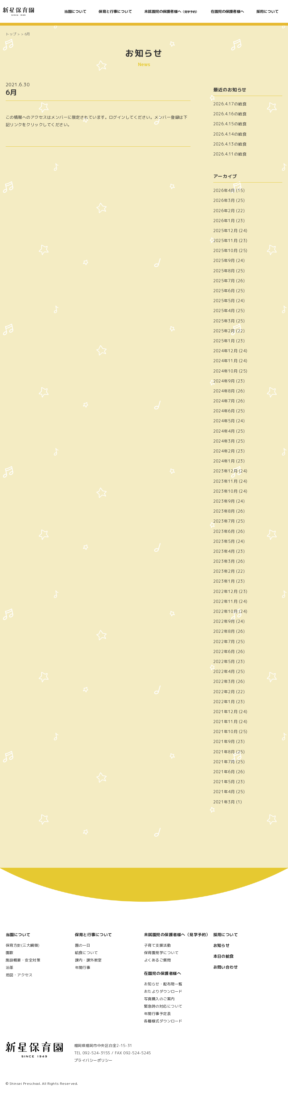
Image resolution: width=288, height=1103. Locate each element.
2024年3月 (224, 441)
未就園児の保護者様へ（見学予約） (177, 934)
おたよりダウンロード (163, 991)
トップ (11, 34)
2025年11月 (225, 240)
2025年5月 (224, 300)
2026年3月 (224, 200)
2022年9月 (224, 621)
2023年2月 (224, 571)
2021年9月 (224, 741)
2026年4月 (224, 190)
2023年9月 (224, 501)
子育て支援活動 (157, 945)
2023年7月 (224, 521)
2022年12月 (225, 591)
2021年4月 (224, 791)
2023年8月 (224, 511)
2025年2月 (224, 330)
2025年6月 (224, 290)
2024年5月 (224, 420)
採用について (267, 11)
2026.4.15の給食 (230, 123)
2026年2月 (224, 210)
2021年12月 (225, 711)
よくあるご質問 (157, 960)
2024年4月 (224, 431)
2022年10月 (225, 611)
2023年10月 (225, 491)
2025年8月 (224, 270)
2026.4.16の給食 (230, 113)
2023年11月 (225, 481)
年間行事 (82, 967)
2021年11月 (225, 721)
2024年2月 (224, 451)
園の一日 (82, 945)
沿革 (9, 967)
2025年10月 (225, 250)
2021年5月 (224, 781)
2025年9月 (224, 260)
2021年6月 (224, 771)
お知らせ (221, 945)
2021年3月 (224, 802)
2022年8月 (224, 631)
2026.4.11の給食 (230, 154)
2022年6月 (224, 651)
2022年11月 (225, 601)
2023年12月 (225, 471)
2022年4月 (224, 671)
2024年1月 (224, 461)
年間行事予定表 (157, 1013)
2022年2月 (224, 691)
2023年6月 (224, 531)
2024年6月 (224, 411)
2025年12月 (225, 230)
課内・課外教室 (88, 960)
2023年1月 (224, 581)
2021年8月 (224, 751)
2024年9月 (224, 381)
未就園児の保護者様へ (171, 11)
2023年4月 (224, 551)
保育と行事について (115, 11)
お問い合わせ (225, 967)
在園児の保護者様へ (227, 11)
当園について (75, 11)
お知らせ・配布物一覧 (163, 984)
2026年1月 (224, 220)
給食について (86, 952)
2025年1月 (224, 340)
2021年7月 (224, 761)
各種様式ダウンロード (163, 1021)
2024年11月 (225, 360)
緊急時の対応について (163, 1006)
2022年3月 (224, 681)
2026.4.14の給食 (230, 134)
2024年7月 (224, 401)
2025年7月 (224, 280)
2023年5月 (224, 541)
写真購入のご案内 (159, 998)
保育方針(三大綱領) (23, 945)
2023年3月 (224, 561)
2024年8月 (224, 391)
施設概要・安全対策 (23, 960)
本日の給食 (223, 956)
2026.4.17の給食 (230, 104)
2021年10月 (225, 731)
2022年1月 (224, 701)
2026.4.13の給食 (230, 144)
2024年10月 (225, 371)
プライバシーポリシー (93, 1060)
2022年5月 (224, 661)
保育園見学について (161, 952)
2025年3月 (224, 321)
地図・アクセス (19, 974)
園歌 (9, 952)
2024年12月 (225, 350)
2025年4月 (224, 310)
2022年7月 (224, 641)
